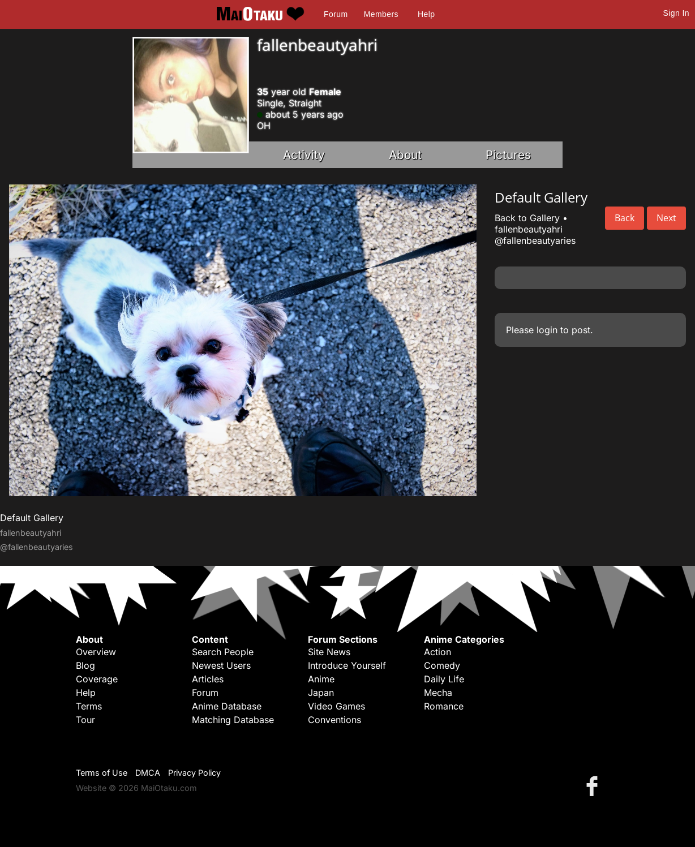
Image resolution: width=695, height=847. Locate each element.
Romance (444, 706)
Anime (321, 679)
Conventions (334, 719)
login (547, 330)
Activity (304, 155)
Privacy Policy (194, 772)
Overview (96, 651)
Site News (329, 651)
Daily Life (444, 679)
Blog (85, 665)
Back (624, 218)
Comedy (442, 665)
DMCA (147, 772)
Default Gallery (31, 517)
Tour (85, 719)
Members (381, 14)
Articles (208, 679)
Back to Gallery (527, 217)
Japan (321, 692)
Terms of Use (101, 772)
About (405, 155)
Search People (223, 651)
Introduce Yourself (347, 665)
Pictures (508, 155)
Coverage (97, 679)
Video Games (336, 706)
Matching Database (233, 719)
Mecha (438, 692)
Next (666, 218)
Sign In (676, 13)
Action (437, 651)
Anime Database (226, 706)
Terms (89, 706)
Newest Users (221, 665)
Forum (336, 14)
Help (426, 14)
